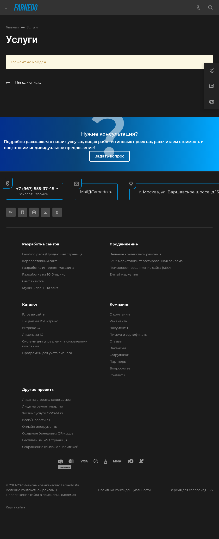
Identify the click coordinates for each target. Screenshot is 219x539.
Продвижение (124, 244)
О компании (120, 314)
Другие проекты (38, 389)
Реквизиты (118, 321)
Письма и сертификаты (128, 334)
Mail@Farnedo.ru (96, 192)
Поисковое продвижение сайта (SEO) (140, 268)
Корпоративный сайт (39, 261)
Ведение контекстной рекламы (135, 254)
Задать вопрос (109, 156)
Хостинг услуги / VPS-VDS (42, 413)
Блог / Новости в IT (37, 420)
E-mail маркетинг (124, 274)
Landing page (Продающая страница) (52, 254)
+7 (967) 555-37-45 (35, 188)
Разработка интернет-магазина (48, 268)
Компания (119, 304)
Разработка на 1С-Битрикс (43, 274)
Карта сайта (15, 507)
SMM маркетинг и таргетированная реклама (146, 261)
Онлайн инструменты (39, 426)
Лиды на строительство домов (46, 399)
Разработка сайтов (40, 244)
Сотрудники (119, 355)
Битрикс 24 (31, 328)
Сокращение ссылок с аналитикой (50, 447)
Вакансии (118, 348)
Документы (119, 328)
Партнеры (118, 361)
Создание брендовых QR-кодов (47, 433)
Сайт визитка (33, 281)
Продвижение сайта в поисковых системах (41, 495)
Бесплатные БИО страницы (44, 440)
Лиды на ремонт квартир (42, 406)
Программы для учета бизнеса (47, 353)
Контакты (117, 375)
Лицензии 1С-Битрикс (40, 321)
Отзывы (116, 341)
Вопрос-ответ (121, 368)
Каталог (30, 304)
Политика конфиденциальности (124, 490)
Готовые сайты (33, 314)
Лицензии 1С (32, 334)
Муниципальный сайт (40, 288)
